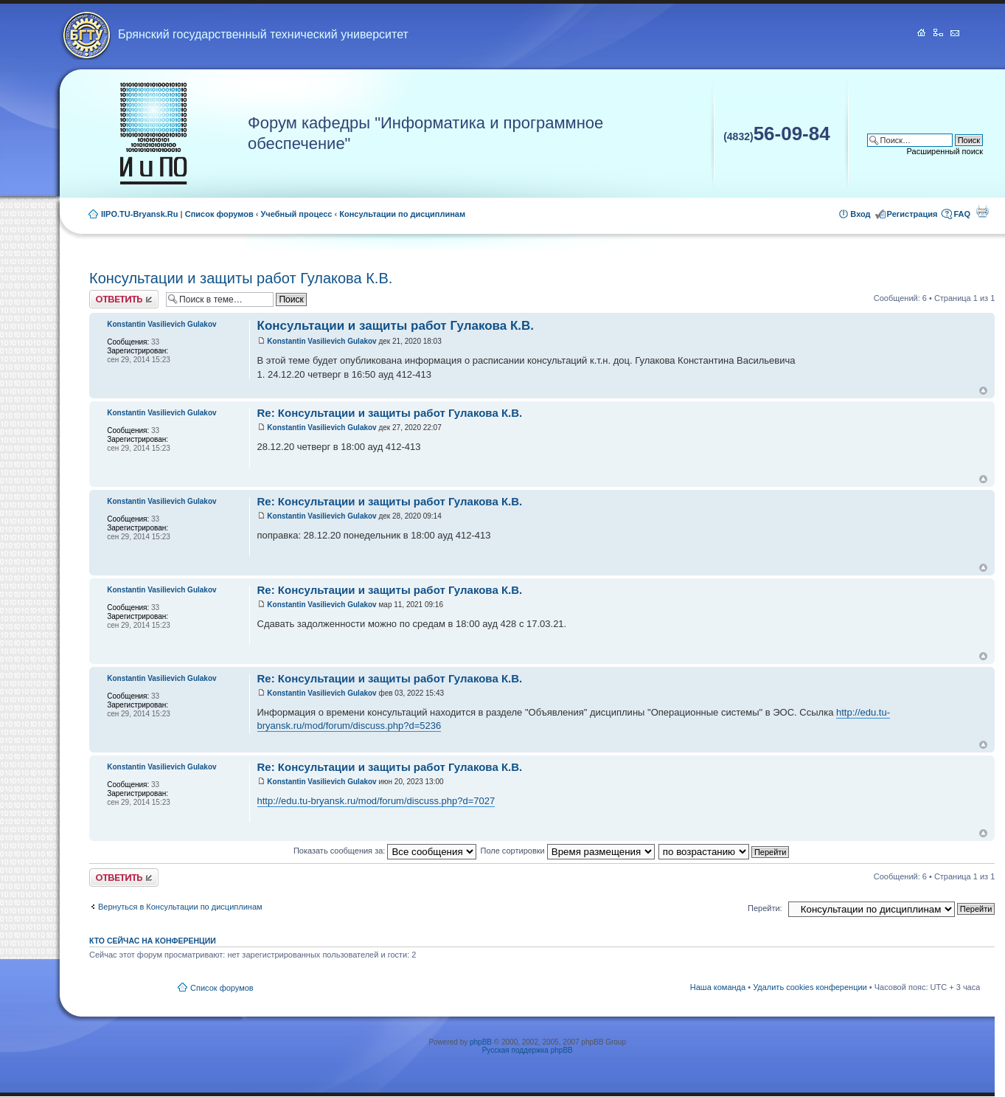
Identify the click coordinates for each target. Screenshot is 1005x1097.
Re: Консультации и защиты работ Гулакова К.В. (390, 412)
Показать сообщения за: (385, 850)
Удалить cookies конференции (810, 987)
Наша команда (717, 987)
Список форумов (219, 214)
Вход (860, 214)
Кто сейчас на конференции (152, 940)
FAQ (961, 214)
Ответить (124, 299)
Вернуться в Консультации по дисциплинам (180, 906)
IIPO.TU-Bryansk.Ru (139, 214)
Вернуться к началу (983, 391)
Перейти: (765, 908)
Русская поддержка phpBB (527, 1050)
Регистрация (912, 214)
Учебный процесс (297, 214)
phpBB (481, 1042)
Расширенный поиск (945, 151)
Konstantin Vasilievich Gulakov (321, 341)
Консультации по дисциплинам (402, 214)
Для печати (982, 211)
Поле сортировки (567, 850)
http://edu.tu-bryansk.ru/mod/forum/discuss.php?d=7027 (376, 800)
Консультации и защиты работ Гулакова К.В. (240, 278)
